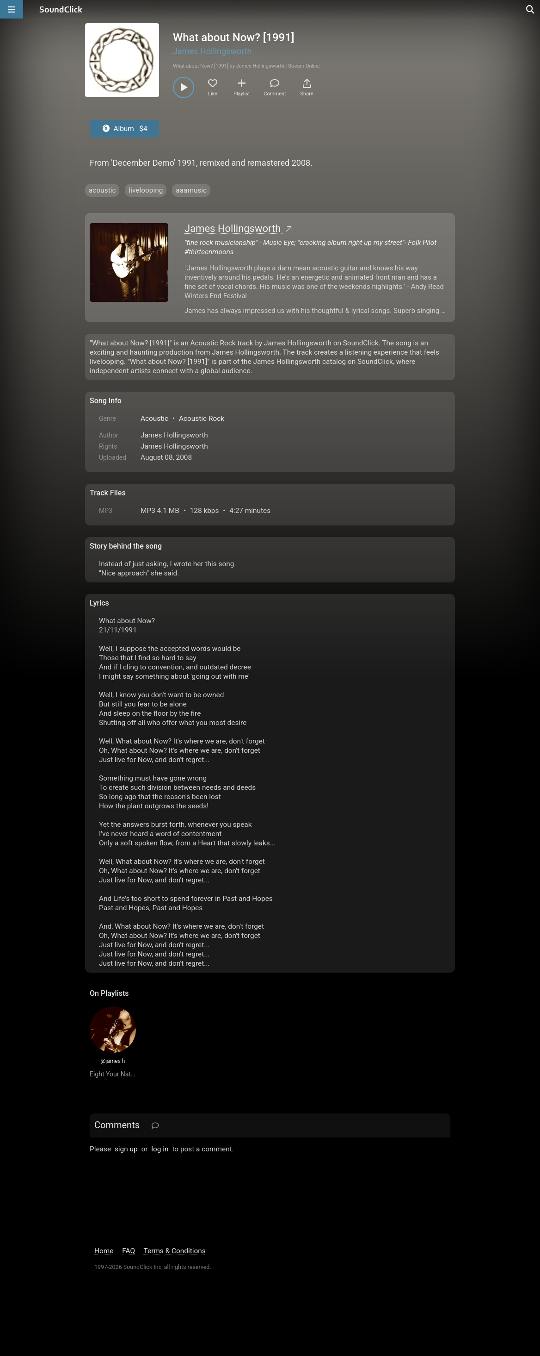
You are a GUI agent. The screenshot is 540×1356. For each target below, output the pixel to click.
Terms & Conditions (175, 1251)
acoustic (102, 190)
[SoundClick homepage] (61, 9)
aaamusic (191, 190)
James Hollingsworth (212, 51)
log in (159, 1149)
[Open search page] (531, 9)
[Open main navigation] (11, 9)
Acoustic (154, 418)
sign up (126, 1149)
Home (103, 1251)
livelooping (146, 190)
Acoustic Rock (201, 418)
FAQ (128, 1251)
